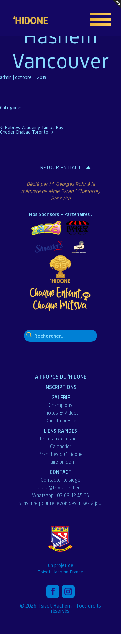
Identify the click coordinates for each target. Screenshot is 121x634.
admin (6, 77)
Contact (61, 471)
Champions (60, 405)
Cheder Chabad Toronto (26, 132)
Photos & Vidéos (60, 413)
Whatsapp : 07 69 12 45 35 (60, 495)
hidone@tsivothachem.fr (60, 487)
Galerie (60, 397)
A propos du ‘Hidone (60, 376)
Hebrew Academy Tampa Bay (31, 127)
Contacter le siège (60, 480)
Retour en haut (60, 167)
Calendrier (60, 446)
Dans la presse (60, 420)
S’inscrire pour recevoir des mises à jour (60, 503)
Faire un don (60, 462)
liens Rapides (60, 430)
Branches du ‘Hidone (60, 454)
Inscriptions (60, 386)
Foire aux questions (61, 438)
